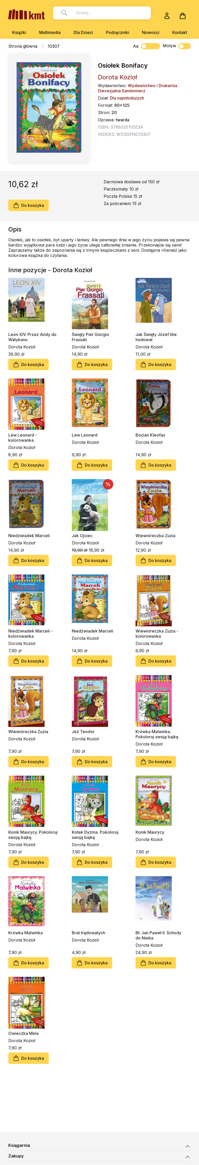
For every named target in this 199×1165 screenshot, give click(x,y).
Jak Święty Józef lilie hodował (156, 337)
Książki (19, 32)
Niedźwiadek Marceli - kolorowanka (30, 633)
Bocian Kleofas (150, 435)
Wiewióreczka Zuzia (155, 535)
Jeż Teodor (83, 731)
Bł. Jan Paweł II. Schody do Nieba (158, 935)
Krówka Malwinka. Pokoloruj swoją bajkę (157, 734)
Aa (135, 46)
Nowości (150, 32)
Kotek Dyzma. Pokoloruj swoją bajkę (95, 835)
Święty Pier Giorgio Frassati (90, 337)
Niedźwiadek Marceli (29, 535)
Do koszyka (28, 205)
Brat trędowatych (88, 932)
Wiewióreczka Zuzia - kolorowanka (157, 633)
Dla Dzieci (83, 32)
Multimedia (50, 32)
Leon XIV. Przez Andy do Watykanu (32, 337)
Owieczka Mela (23, 1033)
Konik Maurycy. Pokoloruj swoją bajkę (33, 835)
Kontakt (179, 32)
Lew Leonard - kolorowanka (22, 437)
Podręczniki (117, 32)
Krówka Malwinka (25, 932)
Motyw (177, 46)
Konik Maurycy (150, 832)
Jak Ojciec (82, 535)
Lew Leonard (84, 435)
